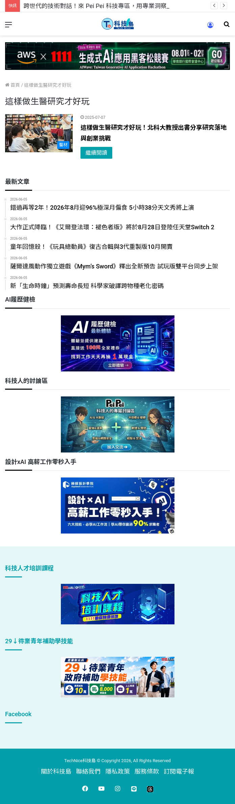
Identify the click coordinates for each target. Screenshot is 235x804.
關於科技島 (56, 771)
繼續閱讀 (96, 153)
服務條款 (147, 771)
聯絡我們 (88, 771)
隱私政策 (117, 771)
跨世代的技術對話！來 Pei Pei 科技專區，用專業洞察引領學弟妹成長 (116, 5)
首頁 (12, 85)
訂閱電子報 (179, 771)
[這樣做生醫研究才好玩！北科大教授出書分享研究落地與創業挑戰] (39, 133)
